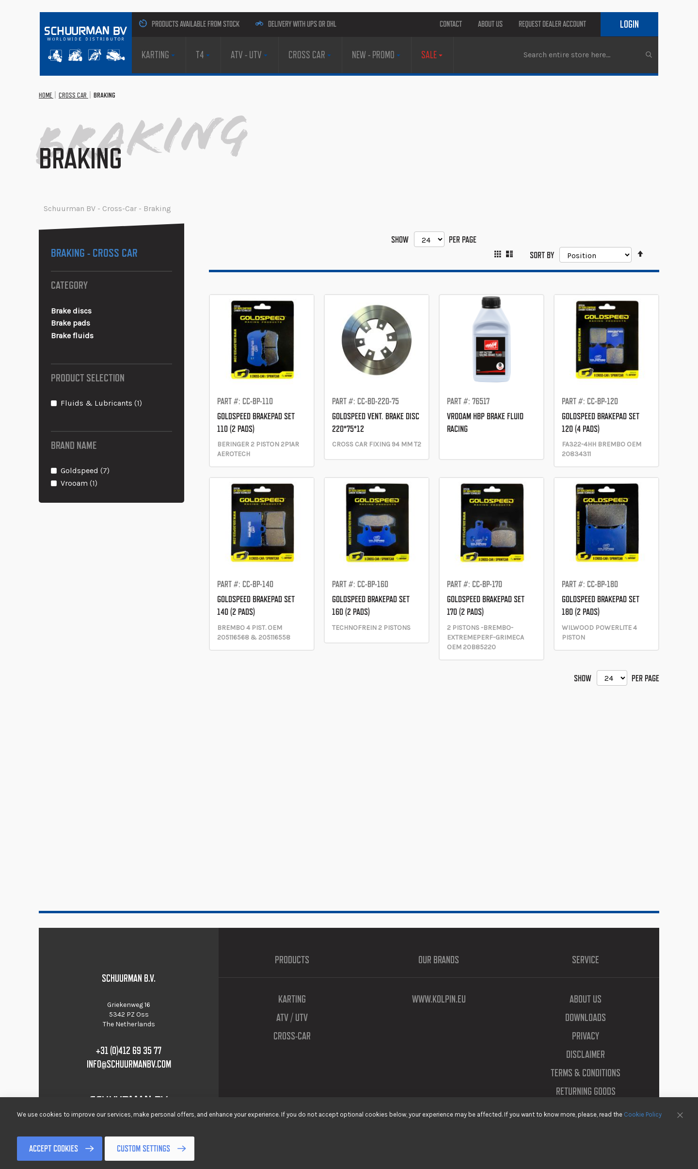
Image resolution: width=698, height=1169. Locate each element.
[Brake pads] (111, 323)
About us (490, 24)
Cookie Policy (643, 1114)
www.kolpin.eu (439, 999)
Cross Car (73, 95)
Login (629, 24)
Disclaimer (585, 1054)
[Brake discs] (111, 311)
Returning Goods (586, 1091)
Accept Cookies (53, 1148)
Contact (451, 24)
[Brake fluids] (111, 336)
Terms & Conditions (585, 1073)
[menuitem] (159, 55)
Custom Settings (143, 1148)
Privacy (585, 1036)
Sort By (542, 254)
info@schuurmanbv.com (129, 1064)
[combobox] (587, 54)
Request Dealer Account (552, 24)
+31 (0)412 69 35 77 (128, 1050)
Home (46, 95)
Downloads (585, 1017)
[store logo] (86, 42)
